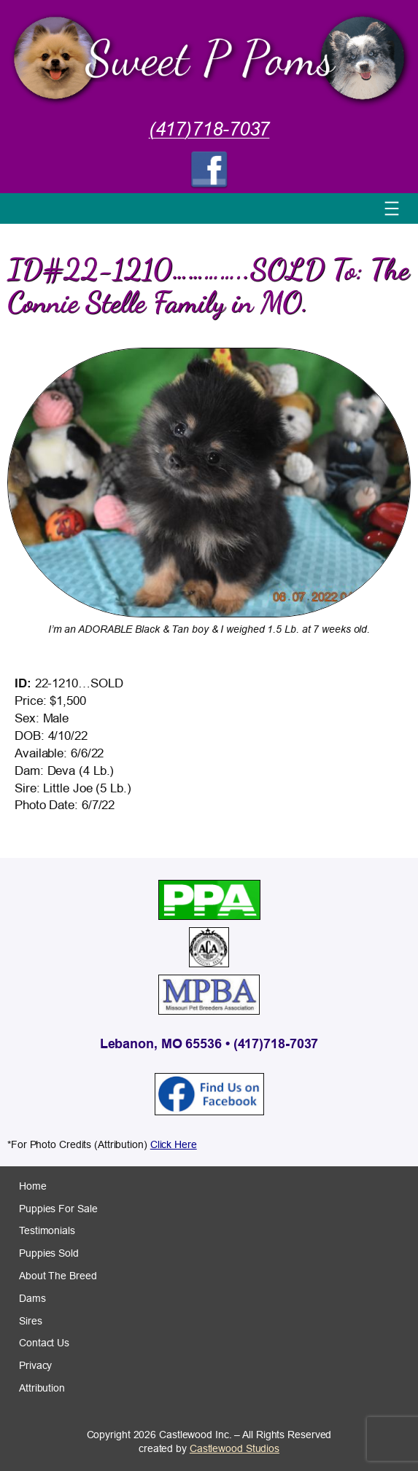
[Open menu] (391, 208)
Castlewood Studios (234, 1448)
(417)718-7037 (209, 129)
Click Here (173, 1144)
